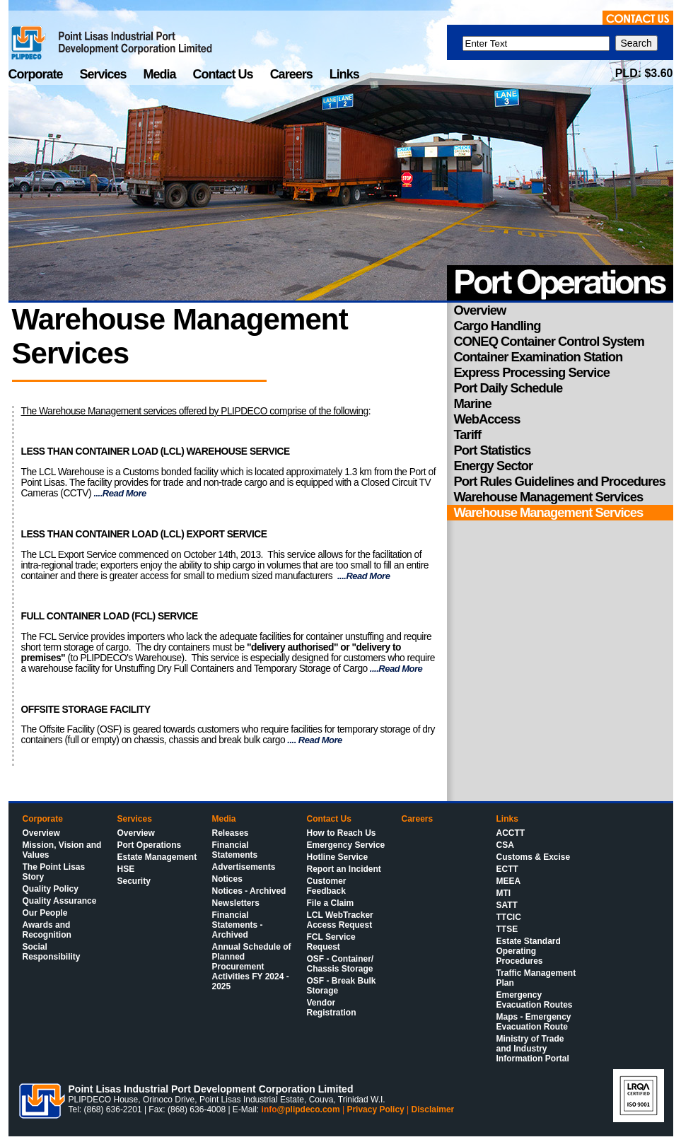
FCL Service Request (331, 942)
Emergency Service (346, 845)
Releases (230, 833)
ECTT (507, 869)
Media (161, 74)
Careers (292, 74)
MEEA (508, 881)
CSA (505, 845)
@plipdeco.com (308, 1109)
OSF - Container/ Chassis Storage (340, 964)
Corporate (37, 74)
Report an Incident (344, 869)
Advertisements (244, 867)
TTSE (507, 929)
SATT (507, 905)
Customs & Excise (533, 857)
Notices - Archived (249, 891)
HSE (126, 869)
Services (104, 74)
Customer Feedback (327, 886)
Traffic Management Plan (536, 978)
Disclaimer (433, 1109)
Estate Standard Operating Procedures (528, 951)
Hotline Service (337, 857)
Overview (41, 833)
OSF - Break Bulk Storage (341, 986)
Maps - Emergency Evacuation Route (533, 1022)
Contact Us (224, 74)
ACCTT (510, 833)
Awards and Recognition (47, 930)
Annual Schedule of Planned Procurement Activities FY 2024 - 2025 (251, 966)
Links (344, 74)
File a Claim (330, 903)
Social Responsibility (52, 952)
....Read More (119, 493)
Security (134, 881)
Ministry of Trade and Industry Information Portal (532, 1049)
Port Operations (149, 845)
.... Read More (313, 740)
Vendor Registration (331, 1008)
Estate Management (157, 857)
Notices (227, 879)
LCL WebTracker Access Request (340, 920)
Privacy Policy (375, 1109)
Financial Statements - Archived (237, 925)
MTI (503, 893)
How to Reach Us (341, 833)
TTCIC (508, 917)
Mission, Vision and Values (62, 850)
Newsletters (236, 903)
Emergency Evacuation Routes (534, 1000)
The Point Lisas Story (54, 872)
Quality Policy (50, 889)
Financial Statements (235, 850)
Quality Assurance (60, 901)
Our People (45, 913)
